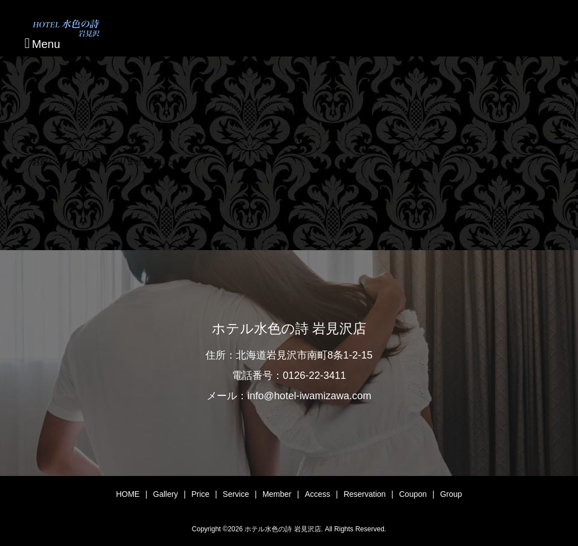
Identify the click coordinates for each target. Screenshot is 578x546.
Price (200, 494)
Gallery (165, 494)
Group (451, 494)
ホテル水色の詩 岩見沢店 (289, 328)
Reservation (365, 494)
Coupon (413, 494)
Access (317, 494)
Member (276, 494)
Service (236, 494)
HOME (127, 494)
